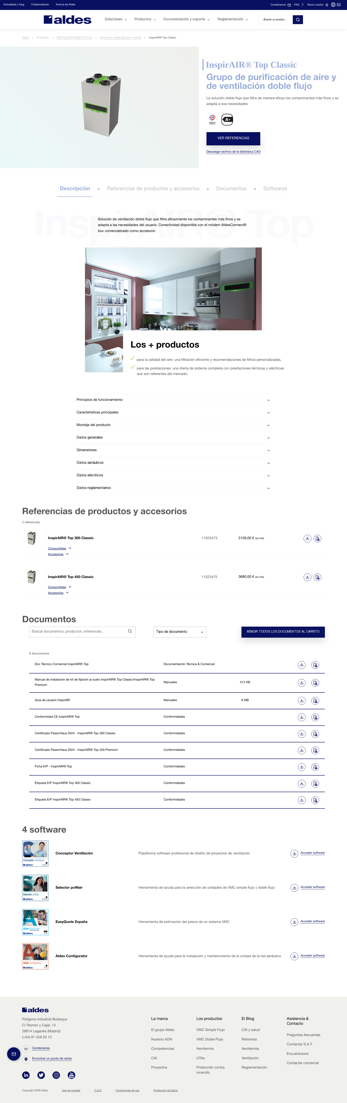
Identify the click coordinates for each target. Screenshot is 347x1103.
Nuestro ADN (161, 1040)
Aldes (25, 38)
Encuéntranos (298, 1054)
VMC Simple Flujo (210, 1030)
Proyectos (159, 1068)
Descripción (75, 189)
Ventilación (250, 1058)
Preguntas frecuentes (303, 1035)
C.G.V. (98, 1091)
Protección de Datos (165, 1091)
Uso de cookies (71, 1091)
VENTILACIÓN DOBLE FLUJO (74, 38)
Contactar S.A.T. (300, 1044)
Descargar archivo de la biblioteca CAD (233, 152)
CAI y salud (251, 1030)
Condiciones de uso (127, 1091)
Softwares (275, 189)
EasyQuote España (71, 922)
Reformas (249, 1040)
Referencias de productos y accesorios (153, 189)
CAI (154, 1058)
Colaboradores (40, 5)
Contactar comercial (303, 1063)
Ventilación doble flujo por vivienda (120, 38)
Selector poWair (69, 888)
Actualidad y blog (14, 5)
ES (339, 4)
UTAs (200, 1058)
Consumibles (59, 549)
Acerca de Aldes (65, 5)
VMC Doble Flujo (209, 1040)
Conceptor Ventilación (74, 854)
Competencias (162, 1049)
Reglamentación (254, 1068)
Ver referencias (233, 139)
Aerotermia (205, 1049)
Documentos (231, 189)
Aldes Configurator (71, 956)
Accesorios (57, 554)
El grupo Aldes (162, 1030)
